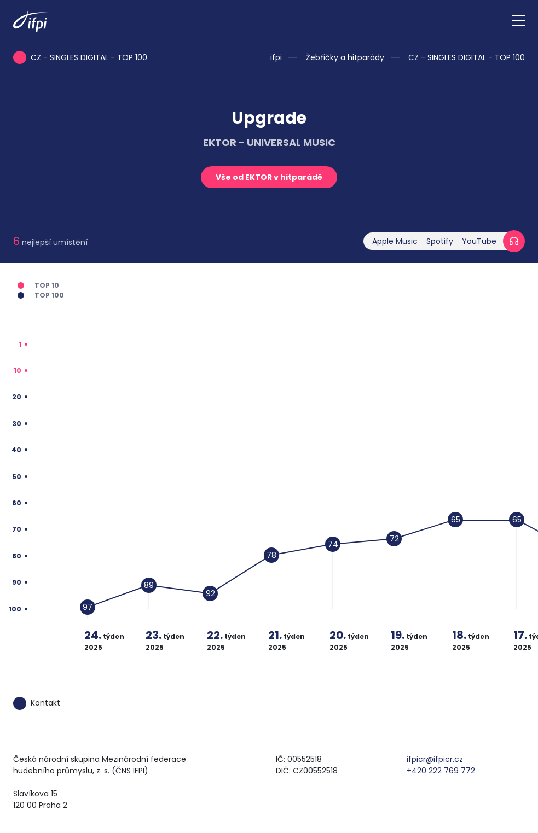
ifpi (276, 57)
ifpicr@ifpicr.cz (435, 759)
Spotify (439, 241)
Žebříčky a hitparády (345, 57)
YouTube (479, 241)
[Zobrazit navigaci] (518, 20)
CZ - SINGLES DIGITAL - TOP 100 (466, 57)
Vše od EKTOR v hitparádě (269, 177)
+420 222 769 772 (441, 770)
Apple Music (395, 241)
